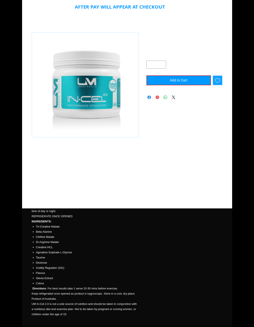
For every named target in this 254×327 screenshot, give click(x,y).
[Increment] (162, 64)
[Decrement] (149, 64)
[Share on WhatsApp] (165, 97)
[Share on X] (173, 97)
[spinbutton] (156, 64)
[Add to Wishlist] (217, 80)
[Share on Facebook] (149, 97)
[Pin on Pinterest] (157, 97)
